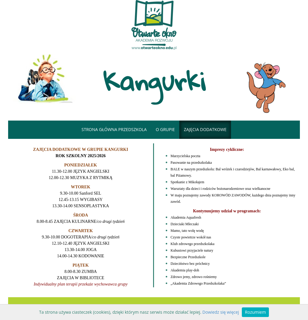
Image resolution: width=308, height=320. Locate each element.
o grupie (165, 129)
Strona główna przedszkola (114, 129)
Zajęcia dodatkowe (205, 129)
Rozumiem (255, 312)
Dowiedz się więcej (220, 312)
